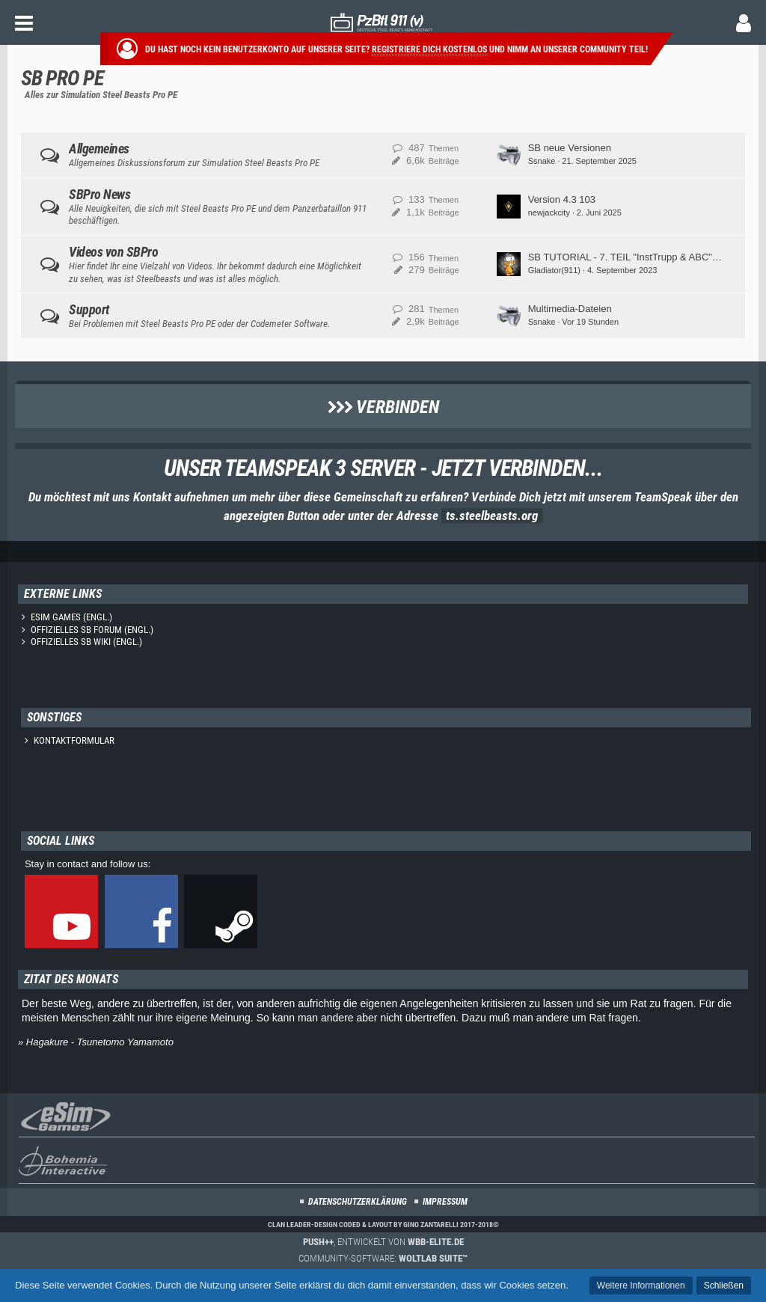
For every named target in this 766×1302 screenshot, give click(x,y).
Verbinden (383, 407)
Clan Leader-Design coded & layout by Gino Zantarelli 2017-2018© (383, 1224)
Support (89, 309)
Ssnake (542, 160)
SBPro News (99, 194)
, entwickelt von (383, 1241)
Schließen (724, 1285)
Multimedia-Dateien (570, 308)
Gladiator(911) (554, 270)
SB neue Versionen (569, 147)
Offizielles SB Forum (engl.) (92, 629)
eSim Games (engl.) (71, 617)
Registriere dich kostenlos (429, 49)
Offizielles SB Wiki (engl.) (86, 641)
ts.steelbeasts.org (492, 515)
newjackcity (549, 212)
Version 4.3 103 (561, 199)
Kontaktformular (74, 740)
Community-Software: (383, 1258)
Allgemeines (99, 148)
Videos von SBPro (113, 252)
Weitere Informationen (641, 1285)
